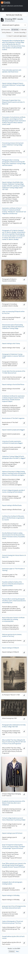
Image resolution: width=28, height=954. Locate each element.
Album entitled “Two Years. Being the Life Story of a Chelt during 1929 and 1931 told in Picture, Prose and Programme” (14, 741)
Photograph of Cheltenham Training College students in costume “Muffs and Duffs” (13, 356)
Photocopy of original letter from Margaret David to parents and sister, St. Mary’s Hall (13, 102)
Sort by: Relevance (7, 32)
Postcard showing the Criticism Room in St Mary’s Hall (14, 556)
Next (17, 951)
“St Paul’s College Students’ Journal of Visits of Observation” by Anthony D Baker (13, 819)
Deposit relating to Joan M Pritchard (12, 833)
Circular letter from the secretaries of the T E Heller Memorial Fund (13, 372)
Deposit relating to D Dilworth (10, 648)
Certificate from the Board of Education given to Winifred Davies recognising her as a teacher (13, 518)
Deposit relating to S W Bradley (10, 895)
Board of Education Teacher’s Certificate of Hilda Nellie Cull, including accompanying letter (13, 619)
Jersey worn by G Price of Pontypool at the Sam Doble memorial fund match (14, 907)
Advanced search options (10, 25)
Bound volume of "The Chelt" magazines (13, 418)
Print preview (6, 29)
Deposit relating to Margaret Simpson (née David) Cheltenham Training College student (13, 85)
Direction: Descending (20, 32)
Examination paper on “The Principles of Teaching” (13, 569)
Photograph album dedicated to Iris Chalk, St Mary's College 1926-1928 (14, 725)
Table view (22, 29)
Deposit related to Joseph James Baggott (13, 430)
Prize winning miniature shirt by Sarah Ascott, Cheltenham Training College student (12, 144)
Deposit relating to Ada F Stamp (11, 343)
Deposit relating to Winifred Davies (12, 505)
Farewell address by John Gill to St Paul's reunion (13, 937)
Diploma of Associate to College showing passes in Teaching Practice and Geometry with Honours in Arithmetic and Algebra (14, 473)
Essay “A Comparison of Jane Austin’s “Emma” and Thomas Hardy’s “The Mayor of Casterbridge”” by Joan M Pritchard (13, 846)
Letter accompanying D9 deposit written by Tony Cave (13, 312)
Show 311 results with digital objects (16, 36)
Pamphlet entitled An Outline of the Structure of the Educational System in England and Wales (13, 583)
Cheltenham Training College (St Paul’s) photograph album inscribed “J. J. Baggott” (14, 457)
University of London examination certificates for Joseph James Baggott (12, 442)
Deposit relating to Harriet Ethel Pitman (13, 384)
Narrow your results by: (14, 15)
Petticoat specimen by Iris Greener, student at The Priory (12, 635)
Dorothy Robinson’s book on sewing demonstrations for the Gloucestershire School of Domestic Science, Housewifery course (13, 535)
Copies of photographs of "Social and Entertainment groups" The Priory (12, 922)
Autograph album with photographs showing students (12, 883)
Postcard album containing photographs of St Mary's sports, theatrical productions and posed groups (14, 600)
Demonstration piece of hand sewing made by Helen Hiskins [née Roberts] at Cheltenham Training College (13, 326)
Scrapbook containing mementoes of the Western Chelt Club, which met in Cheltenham (13, 803)
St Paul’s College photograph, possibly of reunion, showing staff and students (13, 491)
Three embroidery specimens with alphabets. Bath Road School (11, 71)
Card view (15, 29)
